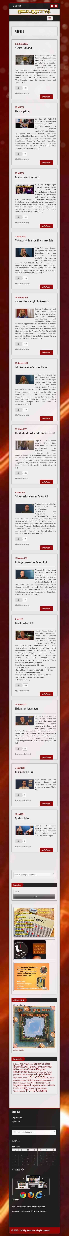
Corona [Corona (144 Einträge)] (31, 1069)
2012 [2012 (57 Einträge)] (17, 1064)
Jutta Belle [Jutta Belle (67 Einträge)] (48, 1078)
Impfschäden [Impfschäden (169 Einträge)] (44, 1074)
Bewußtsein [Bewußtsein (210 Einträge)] (21, 1066)
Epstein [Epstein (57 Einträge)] (41, 1072)
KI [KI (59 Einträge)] (53, 1078)
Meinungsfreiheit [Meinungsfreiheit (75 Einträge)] (24, 1083)
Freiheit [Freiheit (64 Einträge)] (49, 1072)
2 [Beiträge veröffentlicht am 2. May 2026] (46, 1153)
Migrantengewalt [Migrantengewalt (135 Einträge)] (22, 1085)
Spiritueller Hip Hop (24, 772)
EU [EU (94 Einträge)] (45, 1072)
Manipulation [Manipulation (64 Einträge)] (37, 1080)
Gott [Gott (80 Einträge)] (23, 1075)
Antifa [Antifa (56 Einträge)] (31, 1064)
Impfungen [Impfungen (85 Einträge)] (17, 1078)
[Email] (34, 891)
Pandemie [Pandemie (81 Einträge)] (17, 1088)
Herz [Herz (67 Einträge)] (34, 1075)
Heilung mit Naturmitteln (26, 708)
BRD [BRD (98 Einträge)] (15, 1069)
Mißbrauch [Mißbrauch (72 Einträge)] (45, 1085)
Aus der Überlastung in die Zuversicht (32, 301)
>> (46, 96)
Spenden (16, 1122)
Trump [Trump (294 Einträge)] (30, 1090)
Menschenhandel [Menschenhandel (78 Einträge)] (37, 1083)
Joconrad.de (18, 1050)
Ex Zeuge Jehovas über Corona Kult (31, 562)
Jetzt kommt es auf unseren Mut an (31, 367)
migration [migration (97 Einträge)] (36, 1085)
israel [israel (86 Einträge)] (25, 1078)
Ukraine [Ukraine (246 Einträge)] (41, 1090)
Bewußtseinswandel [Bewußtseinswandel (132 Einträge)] (41, 1066)
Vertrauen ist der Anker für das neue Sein (34, 240)
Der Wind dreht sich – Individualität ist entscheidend (39, 433)
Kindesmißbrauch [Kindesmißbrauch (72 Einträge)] (19, 1080)
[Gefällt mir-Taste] (18, 88)
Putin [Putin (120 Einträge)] (24, 1088)
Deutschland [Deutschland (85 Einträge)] (33, 1072)
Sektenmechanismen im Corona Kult (31, 496)
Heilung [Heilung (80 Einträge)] (29, 1075)
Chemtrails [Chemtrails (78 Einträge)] (22, 1069)
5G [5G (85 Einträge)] (14, 1064)
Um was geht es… (23, 111)
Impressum (17, 1118)
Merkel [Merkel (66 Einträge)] (47, 1083)
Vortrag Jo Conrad (23, 48)
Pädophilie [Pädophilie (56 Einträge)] (31, 1088)
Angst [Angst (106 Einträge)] (26, 1064)
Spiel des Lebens (22, 818)
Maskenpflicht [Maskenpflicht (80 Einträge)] (47, 1080)
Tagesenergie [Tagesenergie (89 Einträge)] (19, 1091)
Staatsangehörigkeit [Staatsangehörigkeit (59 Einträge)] (41, 1088)
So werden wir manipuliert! (27, 177)
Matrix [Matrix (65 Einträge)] (15, 1083)
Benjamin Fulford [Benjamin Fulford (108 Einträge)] (42, 1064)
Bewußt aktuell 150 (24, 623)
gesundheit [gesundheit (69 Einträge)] (17, 1075)
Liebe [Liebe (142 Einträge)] (30, 1080)
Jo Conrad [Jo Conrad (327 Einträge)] (36, 1077)
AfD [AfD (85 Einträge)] (21, 1064)
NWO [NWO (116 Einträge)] (52, 1085)
